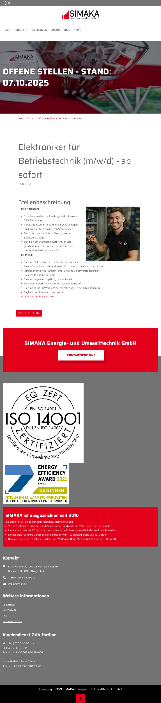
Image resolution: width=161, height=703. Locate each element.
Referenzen (39, 30)
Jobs (67, 30)
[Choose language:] (7, 2)
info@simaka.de (17, 584)
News (77, 30)
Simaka (56, 30)
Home (6, 30)
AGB (5, 616)
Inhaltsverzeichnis (12, 621)
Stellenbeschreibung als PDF (37, 297)
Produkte (20, 30)
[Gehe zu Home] (24, 118)
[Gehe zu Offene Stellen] (48, 118)
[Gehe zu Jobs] (33, 118)
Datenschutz (9, 610)
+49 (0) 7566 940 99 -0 (21, 578)
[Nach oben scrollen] (80, 698)
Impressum (9, 604)
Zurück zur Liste (29, 313)
